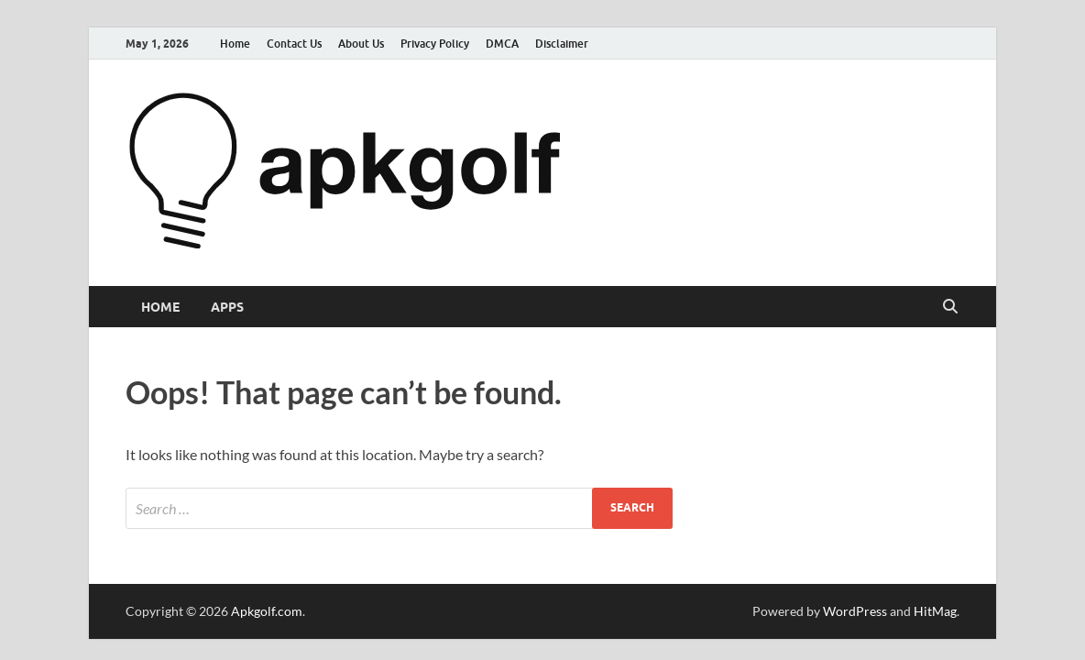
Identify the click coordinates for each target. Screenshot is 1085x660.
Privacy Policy (434, 43)
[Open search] (950, 307)
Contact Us (294, 43)
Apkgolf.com (266, 611)
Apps (227, 307)
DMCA (502, 43)
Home (235, 43)
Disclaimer (561, 43)
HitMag (935, 611)
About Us (361, 43)
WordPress (855, 611)
